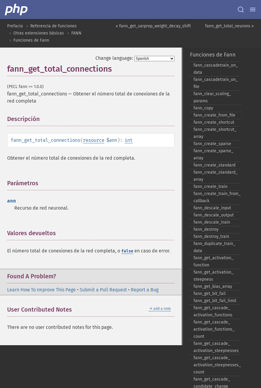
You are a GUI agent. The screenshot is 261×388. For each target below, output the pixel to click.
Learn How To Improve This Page (41, 290)
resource (93, 140)
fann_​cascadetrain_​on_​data (216, 69)
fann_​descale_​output (214, 215)
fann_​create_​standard (214, 165)
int (129, 140)
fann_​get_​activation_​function (213, 261)
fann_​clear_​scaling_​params (212, 97)
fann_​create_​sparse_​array (213, 154)
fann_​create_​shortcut (214, 122)
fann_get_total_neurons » (229, 26)
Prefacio (15, 26)
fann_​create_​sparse (212, 143)
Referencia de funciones (53, 26)
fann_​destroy (206, 229)
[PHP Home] (17, 9)
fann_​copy (203, 108)
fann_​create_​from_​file (214, 115)
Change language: (114, 58)
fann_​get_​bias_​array (213, 286)
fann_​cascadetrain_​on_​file (216, 83)
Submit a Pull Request (103, 290)
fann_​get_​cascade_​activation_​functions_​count (214, 329)
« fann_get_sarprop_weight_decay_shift (153, 26)
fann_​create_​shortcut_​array (215, 133)
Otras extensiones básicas (38, 33)
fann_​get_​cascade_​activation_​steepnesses (216, 347)
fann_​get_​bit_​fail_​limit (215, 300)
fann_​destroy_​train (211, 236)
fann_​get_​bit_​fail (210, 293)
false (127, 251)
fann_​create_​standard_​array (216, 176)
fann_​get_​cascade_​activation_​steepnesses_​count (217, 365)
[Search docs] (241, 9)
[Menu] (253, 9)
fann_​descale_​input (212, 208)
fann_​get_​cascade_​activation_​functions (213, 311)
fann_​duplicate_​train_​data (214, 247)
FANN (76, 33)
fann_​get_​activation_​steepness (213, 276)
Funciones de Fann (31, 40)
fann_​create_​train (210, 186)
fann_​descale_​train (212, 222)
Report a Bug (144, 290)
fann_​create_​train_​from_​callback (217, 197)
